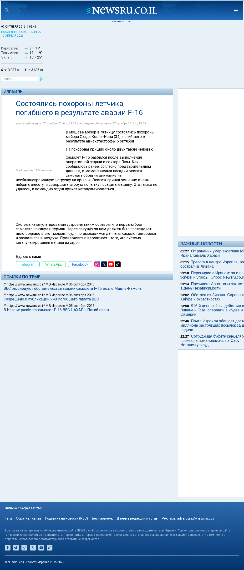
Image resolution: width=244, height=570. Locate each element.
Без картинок (102, 518)
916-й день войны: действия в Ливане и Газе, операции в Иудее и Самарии (212, 310)
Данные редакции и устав (137, 518)
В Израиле (57, 284)
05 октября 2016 (82, 306)
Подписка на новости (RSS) (66, 518)
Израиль (13, 91)
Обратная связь (28, 518)
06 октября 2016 (82, 284)
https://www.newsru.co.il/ (26, 284)
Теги (8, 518)
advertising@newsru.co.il (195, 518)
